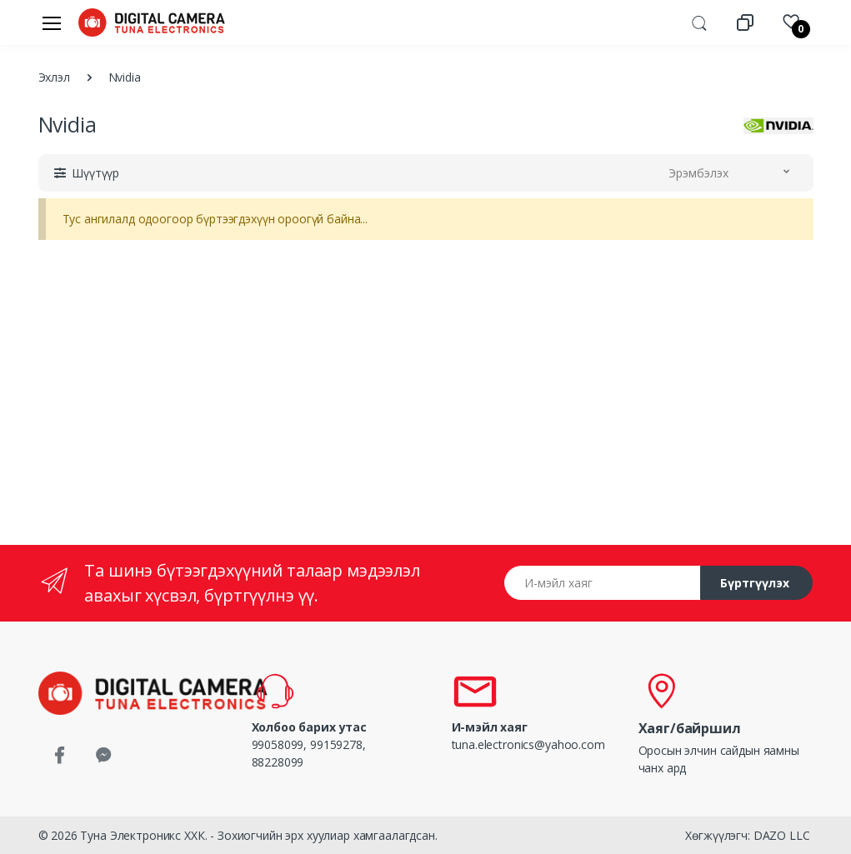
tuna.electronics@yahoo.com (528, 744)
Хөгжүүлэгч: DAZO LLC (747, 835)
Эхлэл (54, 77)
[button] (699, 21)
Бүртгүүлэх (754, 583)
